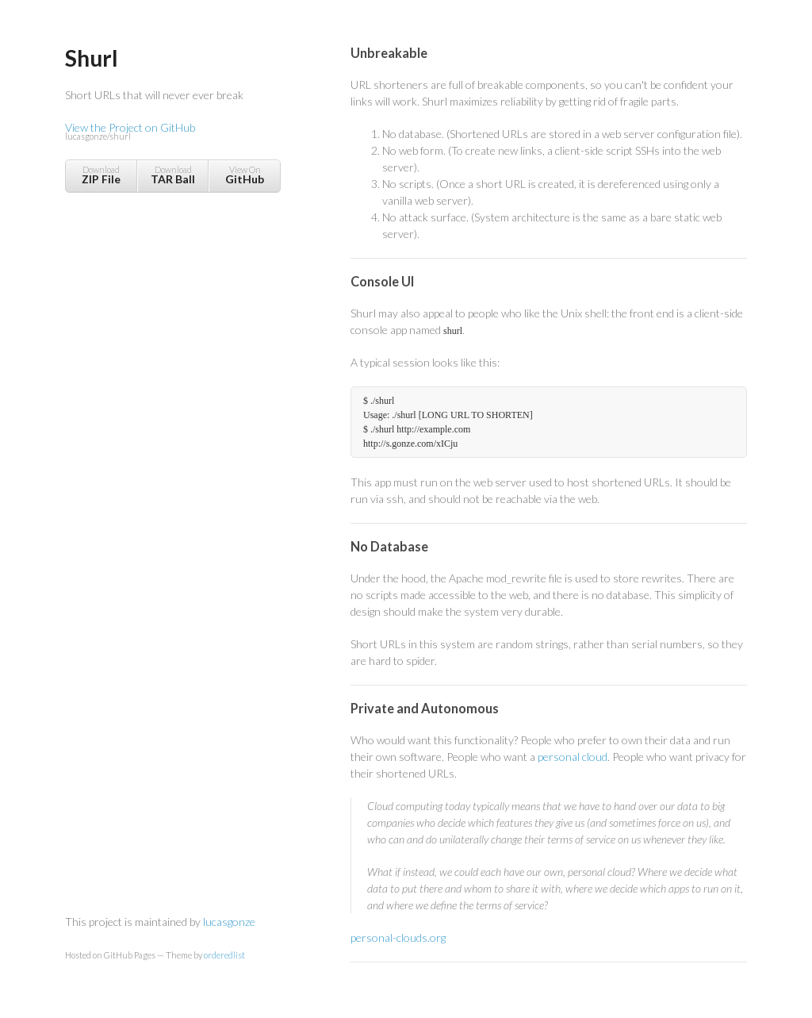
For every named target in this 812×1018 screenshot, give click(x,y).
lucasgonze (229, 921)
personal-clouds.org (398, 937)
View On (244, 175)
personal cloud (572, 756)
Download (101, 175)
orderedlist (224, 955)
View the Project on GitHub (172, 132)
